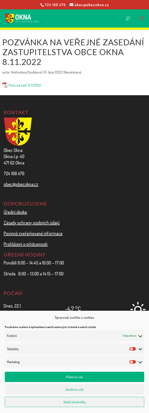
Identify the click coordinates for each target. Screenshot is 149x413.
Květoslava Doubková (26, 72)
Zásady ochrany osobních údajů (32, 223)
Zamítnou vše (74, 389)
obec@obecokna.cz (21, 184)
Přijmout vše (74, 377)
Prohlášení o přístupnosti (26, 244)
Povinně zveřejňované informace (33, 233)
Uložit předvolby (74, 402)
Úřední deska (15, 212)
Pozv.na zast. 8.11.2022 (25, 85)
